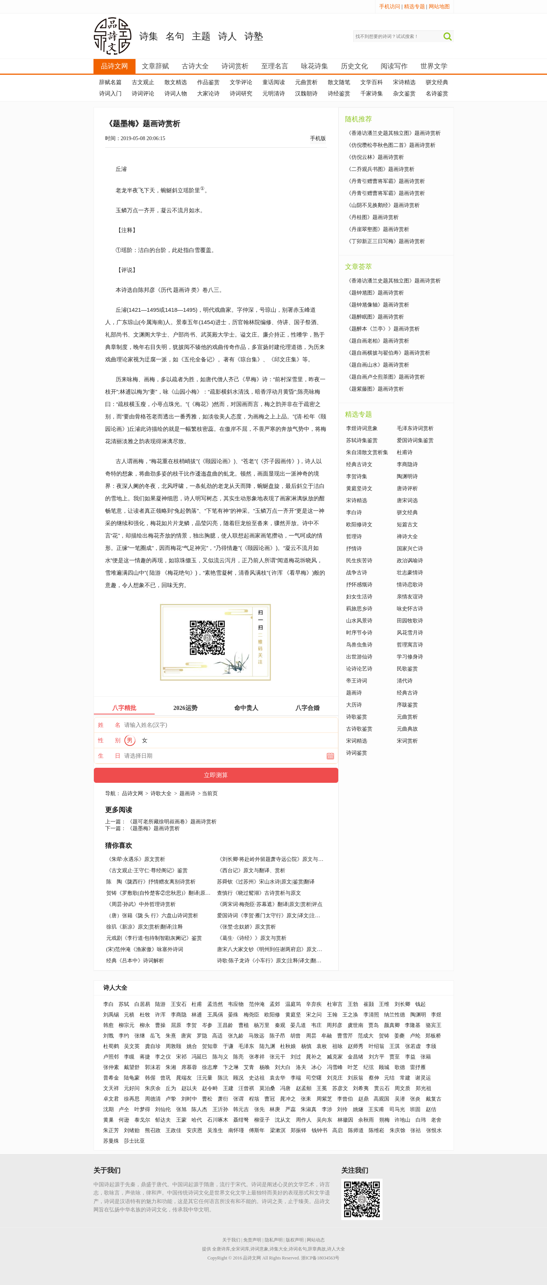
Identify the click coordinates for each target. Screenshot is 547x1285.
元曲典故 (407, 729)
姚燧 (358, 1109)
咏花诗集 (314, 66)
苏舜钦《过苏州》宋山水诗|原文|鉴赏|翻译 (266, 882)
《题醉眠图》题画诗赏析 (375, 317)
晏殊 (233, 1015)
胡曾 (295, 1036)
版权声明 (295, 1240)
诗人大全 (115, 988)
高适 (217, 1036)
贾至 (394, 1057)
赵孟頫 (304, 1088)
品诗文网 (114, 66)
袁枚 (321, 1046)
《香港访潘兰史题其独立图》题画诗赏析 (393, 133)
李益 (410, 1057)
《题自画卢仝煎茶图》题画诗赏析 (385, 377)
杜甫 (196, 1004)
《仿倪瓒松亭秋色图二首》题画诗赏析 (390, 145)
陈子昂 (277, 1036)
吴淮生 (215, 1130)
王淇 (394, 1046)
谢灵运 (423, 1078)
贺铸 (384, 1036)
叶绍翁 (376, 1046)
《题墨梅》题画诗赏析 (153, 828)
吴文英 (132, 1046)
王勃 (353, 1004)
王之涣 (350, 1015)
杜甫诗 (405, 452)
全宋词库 (240, 1249)
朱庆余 (153, 1088)
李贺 (191, 1025)
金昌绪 (355, 1057)
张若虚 (413, 1046)
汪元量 (204, 1078)
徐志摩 (210, 1067)
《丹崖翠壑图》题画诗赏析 (377, 229)
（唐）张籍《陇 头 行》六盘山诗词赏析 (152, 915)
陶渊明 (418, 1015)
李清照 (371, 1015)
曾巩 (165, 1078)
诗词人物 (175, 94)
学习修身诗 (410, 657)
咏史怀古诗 (410, 609)
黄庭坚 (293, 1015)
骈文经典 (437, 82)
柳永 (145, 1025)
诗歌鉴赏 (356, 717)
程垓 (254, 1099)
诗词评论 (143, 94)
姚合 (192, 1046)
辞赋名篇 (110, 82)
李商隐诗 (407, 464)
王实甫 (376, 1109)
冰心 (316, 1067)
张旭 (181, 1109)
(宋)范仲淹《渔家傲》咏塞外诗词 (144, 949)
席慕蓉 (189, 1067)
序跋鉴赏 (407, 705)
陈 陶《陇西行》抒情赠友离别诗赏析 (151, 882)
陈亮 (238, 1057)
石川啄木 (217, 1120)
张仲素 (111, 1067)
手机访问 (389, 6)
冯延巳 (199, 1057)
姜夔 (399, 1036)
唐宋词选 (407, 500)
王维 (384, 1004)
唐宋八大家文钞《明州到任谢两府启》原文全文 (272, 949)
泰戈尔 (142, 1120)
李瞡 (129, 1057)
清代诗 (405, 681)
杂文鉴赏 (404, 94)
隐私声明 (274, 1240)
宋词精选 (356, 741)
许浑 (277, 572)
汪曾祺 (246, 1088)
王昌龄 (225, 1025)
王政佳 (173, 1130)
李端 (296, 1078)
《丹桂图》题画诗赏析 (372, 217)
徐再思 (132, 1099)
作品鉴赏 (208, 82)
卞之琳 (231, 1067)
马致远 (256, 1036)
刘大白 (283, 1067)
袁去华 (277, 1078)
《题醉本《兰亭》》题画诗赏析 (383, 329)
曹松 (207, 1099)
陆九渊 (267, 1046)
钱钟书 (319, 1130)
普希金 (111, 1078)
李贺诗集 (356, 476)
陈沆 (223, 1078)
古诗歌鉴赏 (359, 729)
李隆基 (412, 1025)
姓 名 (109, 725)
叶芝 (353, 1067)
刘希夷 (361, 1088)
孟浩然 (215, 1004)
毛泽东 (246, 1046)
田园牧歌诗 (410, 621)
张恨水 (434, 1130)
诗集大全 (279, 1249)
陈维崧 (376, 1130)
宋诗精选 (404, 82)
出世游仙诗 (359, 657)
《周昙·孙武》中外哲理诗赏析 (141, 904)
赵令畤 (210, 1088)
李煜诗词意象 (362, 428)
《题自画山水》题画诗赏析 (377, 365)
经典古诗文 (359, 464)
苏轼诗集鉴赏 (362, 440)
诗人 (227, 36)
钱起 (420, 1004)
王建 (228, 1088)
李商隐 (179, 1015)
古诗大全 (195, 66)
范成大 (366, 1036)
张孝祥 (257, 1057)
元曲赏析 (306, 82)
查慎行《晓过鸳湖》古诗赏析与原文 (259, 893)
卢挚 (171, 1099)
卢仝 (124, 1109)
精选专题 (414, 6)
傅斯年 (257, 1130)
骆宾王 (434, 1025)
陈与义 (220, 1057)
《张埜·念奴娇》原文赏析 (246, 927)
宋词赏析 (407, 741)
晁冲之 (288, 1099)
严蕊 (290, 1109)
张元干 (277, 1057)
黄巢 (108, 1120)
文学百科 (371, 82)
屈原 (176, 1025)
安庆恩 (194, 1130)
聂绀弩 (241, 1120)
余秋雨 (366, 1120)
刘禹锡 (111, 1015)
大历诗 (354, 705)
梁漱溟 (278, 1130)
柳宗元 (126, 1025)
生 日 (109, 756)
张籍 (425, 1057)
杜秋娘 (288, 1046)
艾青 (249, 1067)
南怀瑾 (236, 1130)
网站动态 (316, 1240)
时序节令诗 (359, 633)
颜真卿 (392, 1025)
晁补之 (314, 1057)
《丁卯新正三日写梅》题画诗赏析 (385, 241)
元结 (389, 1078)
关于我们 (231, 1240)
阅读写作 (394, 66)
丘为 (171, 1088)
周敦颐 (173, 1046)
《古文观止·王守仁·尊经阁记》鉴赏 (147, 870)
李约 (124, 1036)
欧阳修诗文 (359, 524)
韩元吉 (241, 1109)
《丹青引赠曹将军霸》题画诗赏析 (385, 181)
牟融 (326, 1036)
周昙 (311, 1036)
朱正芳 (111, 1130)
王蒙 (181, 1120)
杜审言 (335, 1004)
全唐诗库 (221, 1249)
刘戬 (108, 1036)
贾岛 (373, 1025)
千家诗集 (371, 94)
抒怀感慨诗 (359, 584)
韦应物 (236, 1004)
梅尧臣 (251, 1015)
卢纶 (415, 1036)
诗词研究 (241, 94)
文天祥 (111, 1088)
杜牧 (145, 1015)
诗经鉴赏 (339, 94)
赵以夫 (189, 1088)
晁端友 (184, 1078)
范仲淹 (257, 1004)
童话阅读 (273, 82)
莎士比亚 (134, 1141)
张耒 (306, 1099)
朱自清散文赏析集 (367, 452)
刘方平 (376, 1057)
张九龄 (236, 1036)
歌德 (400, 1067)
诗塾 (253, 36)
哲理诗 (354, 536)
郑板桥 (433, 1036)
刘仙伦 (163, 1109)
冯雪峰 (335, 1067)
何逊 (124, 1120)
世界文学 (434, 66)
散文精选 (175, 82)
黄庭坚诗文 (359, 488)
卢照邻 (111, 1057)
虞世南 (355, 1025)
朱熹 (171, 1036)
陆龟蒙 (132, 1078)
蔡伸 (374, 1078)
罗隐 (202, 1036)
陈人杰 (199, 1109)
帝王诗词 (356, 681)
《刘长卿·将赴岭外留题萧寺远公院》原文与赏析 (273, 859)
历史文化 (354, 66)
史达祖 (257, 1078)
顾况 (238, 1078)
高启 (337, 1130)
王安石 (179, 1004)
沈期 (108, 1109)
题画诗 (181, 290)
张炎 (415, 1099)
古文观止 (143, 82)
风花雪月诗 (410, 633)
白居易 (142, 1004)
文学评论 (241, 82)
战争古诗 (356, 572)
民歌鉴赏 (407, 669)
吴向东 (324, 1120)
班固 (415, 1109)
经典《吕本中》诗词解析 (135, 960)
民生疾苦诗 (359, 560)
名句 (175, 36)
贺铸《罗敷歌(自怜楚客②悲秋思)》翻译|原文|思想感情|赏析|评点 (181, 893)
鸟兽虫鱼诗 (359, 645)
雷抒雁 (418, 1067)
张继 (139, 1036)
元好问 (132, 1088)
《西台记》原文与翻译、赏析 (251, 870)
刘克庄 (335, 1078)
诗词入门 (110, 94)
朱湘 (171, 1067)
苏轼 (124, 1004)
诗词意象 (259, 1249)
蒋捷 (145, 1057)
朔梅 (384, 1120)
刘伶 (342, 1109)
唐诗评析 (407, 488)
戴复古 (434, 1099)
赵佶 (431, 1109)
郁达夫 (163, 1120)
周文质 (402, 1088)
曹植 (243, 1025)
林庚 (275, 1109)
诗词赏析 (235, 66)
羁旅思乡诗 (359, 609)
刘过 (296, 1057)
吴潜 (400, 1099)
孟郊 (275, 1004)
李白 (108, 1004)
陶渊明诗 (407, 476)
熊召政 (153, 1130)
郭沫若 (153, 1067)
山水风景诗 (359, 621)
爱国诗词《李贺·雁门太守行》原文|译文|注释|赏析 (274, 915)
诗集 (148, 36)
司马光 (397, 1109)
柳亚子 (262, 1120)
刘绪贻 (132, 1130)
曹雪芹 (345, 1036)
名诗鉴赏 (437, 94)
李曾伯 (345, 1099)
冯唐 (285, 1088)
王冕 (321, 1088)
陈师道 (356, 1130)
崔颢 (368, 1004)
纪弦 (368, 1067)
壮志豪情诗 (410, 572)
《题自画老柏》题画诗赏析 (377, 341)
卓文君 (111, 1099)
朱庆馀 (397, 1130)
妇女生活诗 (359, 596)
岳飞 (155, 1036)
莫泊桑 (267, 1088)
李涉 (327, 1109)
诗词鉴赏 (356, 753)
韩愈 (108, 1025)
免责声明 (252, 1240)
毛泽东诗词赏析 (415, 428)
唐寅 (186, 1036)
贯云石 (382, 1088)
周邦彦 (334, 1025)
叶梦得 (142, 1109)
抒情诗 (354, 548)
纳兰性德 (394, 1015)
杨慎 (306, 1046)
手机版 (318, 138)
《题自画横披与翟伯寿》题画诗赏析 (388, 353)
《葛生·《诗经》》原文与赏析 (252, 938)
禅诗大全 (407, 536)
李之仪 (163, 1057)
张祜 (415, 1130)
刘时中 (189, 1099)
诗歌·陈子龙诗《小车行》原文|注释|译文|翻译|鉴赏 (275, 960)
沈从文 (283, 1120)
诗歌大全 (161, 793)
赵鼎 (363, 1099)
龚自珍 (153, 1046)
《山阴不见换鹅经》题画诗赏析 (383, 205)
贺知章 (210, 1046)
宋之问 (314, 1015)
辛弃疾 (314, 1004)
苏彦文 (340, 1088)
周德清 (153, 1099)
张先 (259, 1109)
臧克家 (335, 1057)
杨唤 (264, 1067)
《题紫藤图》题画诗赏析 (375, 389)
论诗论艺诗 (359, 669)
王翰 (332, 1015)
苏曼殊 (111, 1141)
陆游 (155, 572)
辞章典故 (317, 1249)
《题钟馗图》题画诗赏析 (375, 293)
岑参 (207, 1025)
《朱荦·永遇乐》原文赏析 (136, 859)
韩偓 (150, 1078)
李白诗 (354, 512)
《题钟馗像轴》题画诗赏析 (377, 305)
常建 (405, 1078)
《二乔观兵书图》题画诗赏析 (380, 169)
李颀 (431, 1046)
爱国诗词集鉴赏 (415, 440)
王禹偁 (215, 1015)
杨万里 (262, 1025)
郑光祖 (423, 1088)
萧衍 (223, 1099)
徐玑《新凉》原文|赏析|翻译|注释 (144, 927)
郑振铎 (298, 1130)
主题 (201, 36)
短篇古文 (407, 524)
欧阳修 (272, 1015)
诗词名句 (298, 1249)
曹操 (160, 1025)
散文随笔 (339, 82)
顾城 (384, 1067)
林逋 (196, 1015)
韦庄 (316, 1025)
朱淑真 (308, 1109)
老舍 (436, 1120)
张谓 (238, 1099)
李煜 (436, 1015)
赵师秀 (355, 1046)
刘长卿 (402, 1004)
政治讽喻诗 (410, 560)
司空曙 (314, 1078)
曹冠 (269, 1099)
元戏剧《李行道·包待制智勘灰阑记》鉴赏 (154, 938)
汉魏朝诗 (306, 94)
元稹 (129, 1015)
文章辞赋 (155, 66)
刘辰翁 (355, 1078)
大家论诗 (208, 94)
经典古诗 (407, 693)
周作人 (304, 1120)
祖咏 (337, 1046)
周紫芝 (324, 1099)
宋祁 (181, 1057)
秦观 (280, 1025)
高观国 (381, 1099)
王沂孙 (220, 1109)
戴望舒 (132, 1067)
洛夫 (301, 1067)
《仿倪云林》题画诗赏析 (375, 157)
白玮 (421, 1120)
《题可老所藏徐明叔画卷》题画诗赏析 (172, 821)
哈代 (196, 1120)
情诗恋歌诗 (410, 584)
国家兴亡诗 (410, 548)
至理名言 (274, 66)
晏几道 (298, 1025)
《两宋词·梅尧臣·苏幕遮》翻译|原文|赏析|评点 (269, 904)
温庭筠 (293, 1004)
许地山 (402, 1120)
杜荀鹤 (111, 1046)
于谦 (228, 1046)
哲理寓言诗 (410, 645)
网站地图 (439, 6)
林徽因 (345, 1120)
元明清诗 (273, 94)
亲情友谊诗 (410, 596)
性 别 (109, 740)
